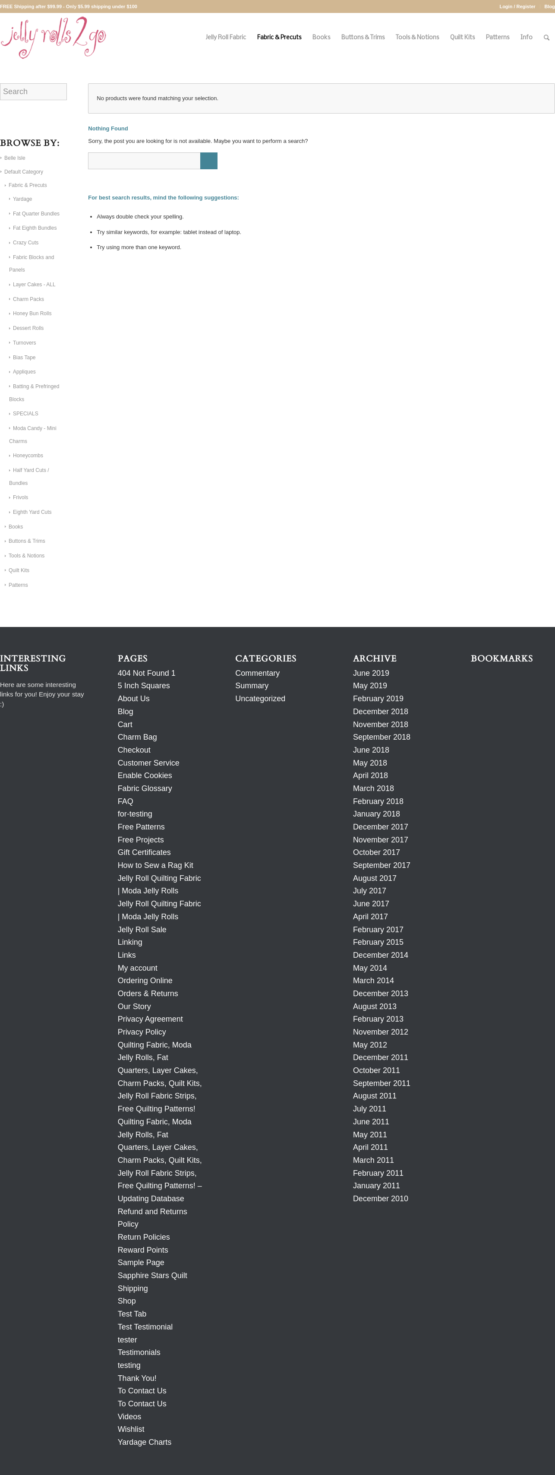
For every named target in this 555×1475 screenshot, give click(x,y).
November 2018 (380, 724)
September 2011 (381, 1083)
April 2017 (370, 916)
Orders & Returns (148, 993)
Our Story (134, 1006)
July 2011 (369, 1109)
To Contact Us (142, 1390)
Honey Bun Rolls (32, 313)
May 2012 (370, 1045)
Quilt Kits (19, 570)
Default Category (23, 172)
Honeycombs (28, 456)
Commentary (257, 673)
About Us (134, 698)
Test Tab (132, 1314)
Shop (127, 1301)
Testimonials (139, 1352)
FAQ (125, 801)
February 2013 (378, 1019)
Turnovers (24, 343)
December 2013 (380, 993)
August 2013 (375, 1006)
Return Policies (144, 1237)
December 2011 (380, 1057)
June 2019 (371, 673)
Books (16, 527)
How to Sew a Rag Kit (155, 865)
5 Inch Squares (144, 685)
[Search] (546, 38)
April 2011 (370, 1147)
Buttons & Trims (27, 541)
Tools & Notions (26, 556)
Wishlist (131, 1429)
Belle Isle (14, 158)
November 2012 (380, 1032)
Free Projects (141, 840)
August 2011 (375, 1096)
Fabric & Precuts (28, 185)
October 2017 (376, 852)
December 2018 (380, 711)
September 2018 (381, 737)
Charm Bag (137, 737)
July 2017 (369, 890)
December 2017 (380, 827)
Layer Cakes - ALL (34, 285)
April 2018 (370, 775)
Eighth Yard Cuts (32, 512)
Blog (550, 6)
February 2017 (378, 929)
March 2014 (373, 980)
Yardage (22, 199)
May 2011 (370, 1134)
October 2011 (376, 1070)
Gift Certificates (144, 852)
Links (127, 955)
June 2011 (371, 1121)
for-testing (135, 814)
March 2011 (373, 1160)
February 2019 (378, 698)
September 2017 (381, 865)
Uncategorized (260, 698)
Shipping (133, 1288)
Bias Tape (24, 358)
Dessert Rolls (28, 328)
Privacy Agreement (150, 1019)
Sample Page (141, 1262)
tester (127, 1340)
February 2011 (378, 1173)
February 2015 (378, 942)
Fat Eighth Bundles (35, 228)
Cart (125, 724)
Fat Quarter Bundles (36, 214)
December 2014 (380, 955)
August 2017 (375, 878)
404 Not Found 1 (147, 673)
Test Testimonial (145, 1327)
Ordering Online (145, 980)
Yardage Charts (145, 1442)
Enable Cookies (145, 775)
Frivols (20, 497)
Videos (130, 1416)
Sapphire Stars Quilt (152, 1275)
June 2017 (371, 903)
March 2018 (373, 788)
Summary (251, 685)
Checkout (134, 750)
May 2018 (370, 763)
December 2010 (380, 1198)
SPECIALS (25, 414)
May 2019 (370, 685)
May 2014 (370, 968)
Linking (130, 942)
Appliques (24, 372)
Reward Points (143, 1250)
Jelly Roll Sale (142, 929)
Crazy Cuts (25, 243)
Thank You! (137, 1378)
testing (129, 1365)
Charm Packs (28, 299)
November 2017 (380, 840)
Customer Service (149, 763)
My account (138, 968)
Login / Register (517, 6)
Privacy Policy (142, 1032)
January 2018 (376, 814)
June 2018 (371, 750)
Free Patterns (141, 827)
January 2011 (376, 1185)
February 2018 (378, 801)
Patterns (18, 585)
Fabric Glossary (145, 788)
